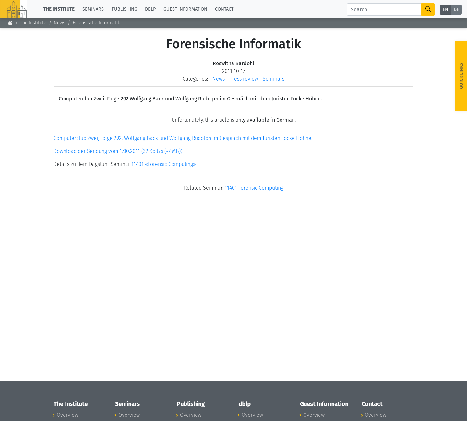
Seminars (273, 79)
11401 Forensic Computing (254, 188)
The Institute (33, 23)
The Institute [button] (59, 9)
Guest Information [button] (185, 9)
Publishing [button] (124, 9)
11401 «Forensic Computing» (163, 164)
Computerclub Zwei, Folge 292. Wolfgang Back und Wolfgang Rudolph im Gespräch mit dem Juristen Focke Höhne (182, 138)
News (59, 23)
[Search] (384, 9)
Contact (224, 9)
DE (456, 9)
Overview (67, 415)
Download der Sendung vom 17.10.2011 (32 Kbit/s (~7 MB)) (118, 151)
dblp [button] (150, 9)
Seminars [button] (93, 9)
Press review (243, 79)
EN (445, 9)
